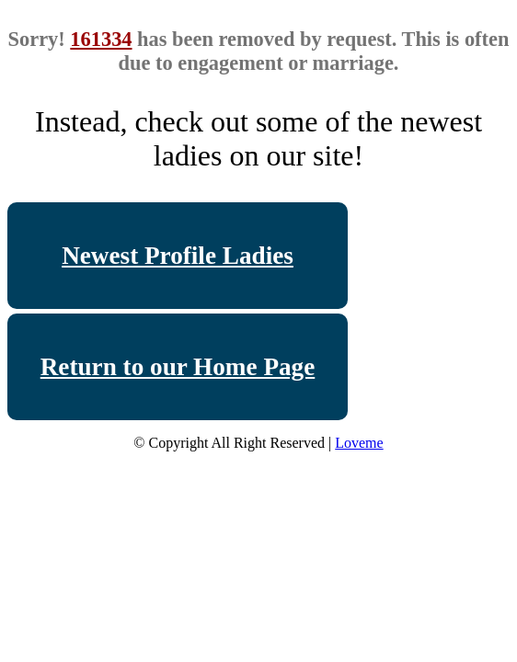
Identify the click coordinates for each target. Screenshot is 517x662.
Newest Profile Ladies (177, 255)
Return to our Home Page (178, 367)
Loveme (359, 443)
